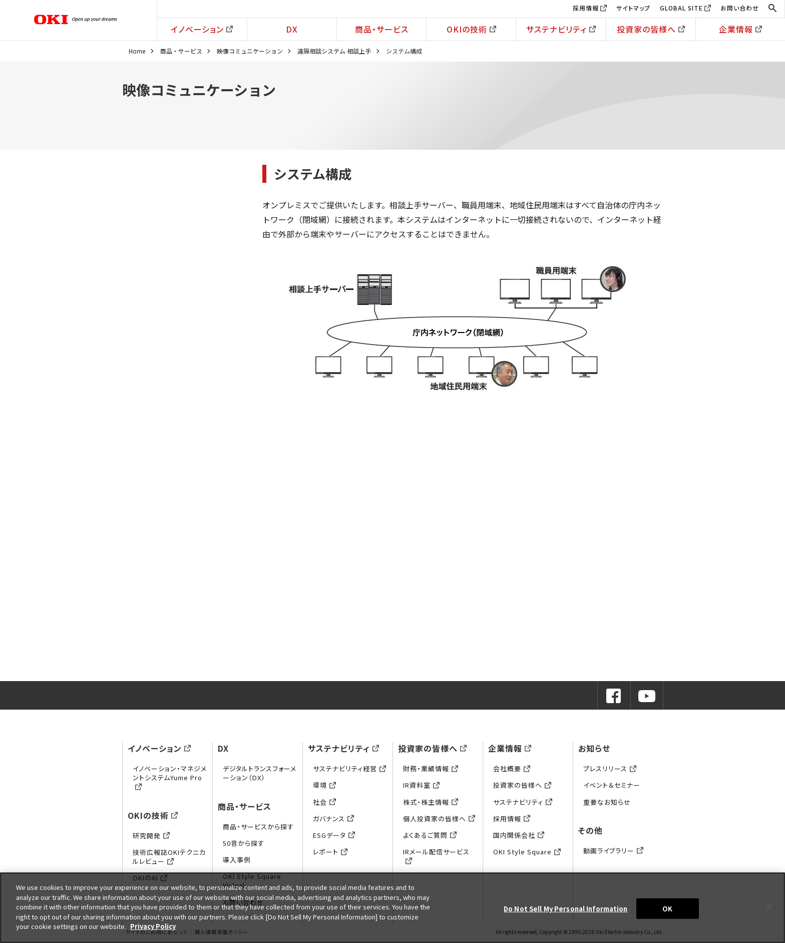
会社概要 (511, 768)
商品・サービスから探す (258, 826)
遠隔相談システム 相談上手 (334, 51)
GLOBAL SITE (681, 8)
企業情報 (740, 29)
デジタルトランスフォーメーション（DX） (259, 773)
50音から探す (243, 843)
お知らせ (594, 748)
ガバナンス (333, 818)
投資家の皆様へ (651, 29)
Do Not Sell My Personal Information (566, 908)
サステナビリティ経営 (349, 768)
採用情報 (586, 8)
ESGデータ (334, 835)
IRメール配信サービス (436, 856)
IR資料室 (421, 785)
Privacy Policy (153, 926)
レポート (330, 851)
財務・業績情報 (430, 768)
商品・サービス (382, 29)
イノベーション (202, 29)
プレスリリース (609, 768)
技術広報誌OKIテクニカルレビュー (169, 856)
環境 (324, 785)
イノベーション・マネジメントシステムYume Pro (170, 777)
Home (137, 51)
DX (292, 29)
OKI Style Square (527, 851)
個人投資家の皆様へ (439, 818)
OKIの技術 (471, 29)
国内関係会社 (518, 835)
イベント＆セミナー (611, 785)
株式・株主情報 (430, 802)
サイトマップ (633, 8)
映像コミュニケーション (250, 51)
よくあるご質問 (430, 835)
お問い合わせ (739, 8)
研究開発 (151, 835)
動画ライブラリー (613, 850)
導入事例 (237, 859)
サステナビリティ (561, 29)
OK (667, 908)
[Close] (769, 906)
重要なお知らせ (607, 802)
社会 (324, 802)
